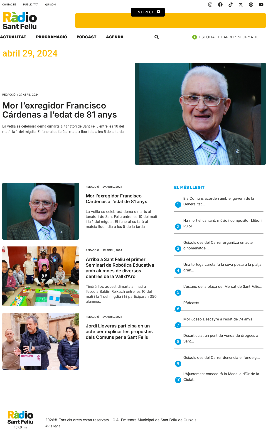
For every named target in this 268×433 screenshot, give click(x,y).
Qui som (50, 4)
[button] (156, 37)
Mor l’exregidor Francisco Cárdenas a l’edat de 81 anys (59, 110)
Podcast (86, 36)
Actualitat (13, 36)
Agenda (114, 36)
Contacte (9, 4)
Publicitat (30, 4)
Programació (51, 36)
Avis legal (53, 426)
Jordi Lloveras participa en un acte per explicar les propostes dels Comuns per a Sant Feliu (119, 331)
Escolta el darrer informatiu (227, 37)
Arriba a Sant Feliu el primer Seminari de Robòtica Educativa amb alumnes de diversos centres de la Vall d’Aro (120, 268)
